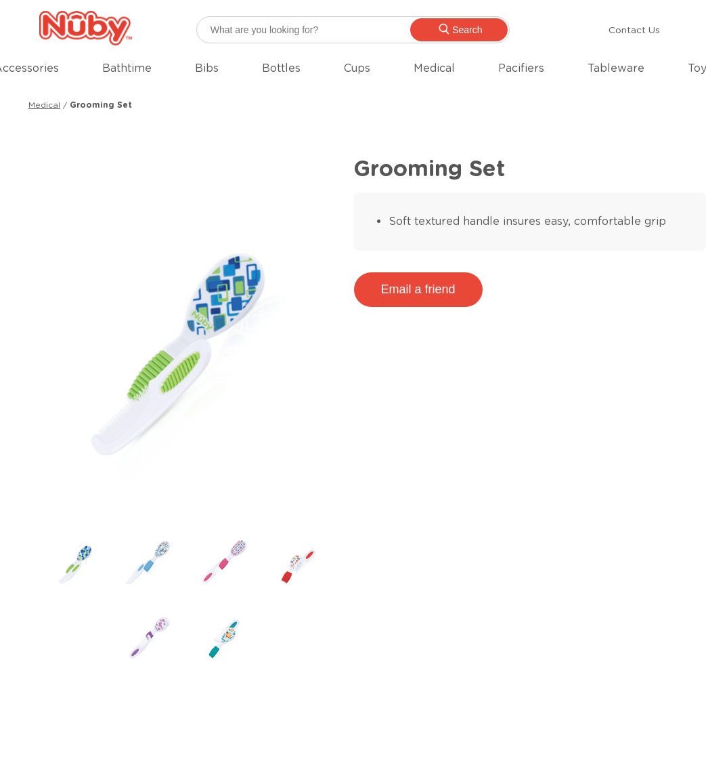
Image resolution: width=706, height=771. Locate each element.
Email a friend (418, 289)
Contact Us (634, 29)
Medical (44, 105)
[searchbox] (353, 29)
